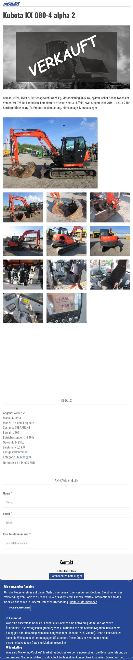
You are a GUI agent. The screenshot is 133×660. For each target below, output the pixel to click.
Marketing (15, 651)
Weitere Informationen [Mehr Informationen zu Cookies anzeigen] (83, 606)
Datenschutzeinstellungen (66, 580)
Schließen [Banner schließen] (130, 583)
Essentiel (15, 622)
